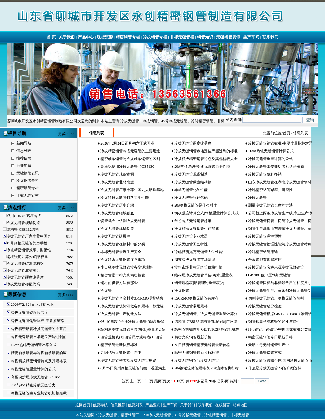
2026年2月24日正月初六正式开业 (127, 143)
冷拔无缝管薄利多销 (265, 174)
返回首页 (82, 405)
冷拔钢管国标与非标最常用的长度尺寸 (279, 283)
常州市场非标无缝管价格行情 (198, 267)
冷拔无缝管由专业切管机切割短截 (39, 393)
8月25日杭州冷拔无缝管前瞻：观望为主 (133, 368)
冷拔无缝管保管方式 (265, 352)
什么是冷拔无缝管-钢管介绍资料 (274, 368)
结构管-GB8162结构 (23, 229)
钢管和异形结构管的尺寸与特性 (274, 321)
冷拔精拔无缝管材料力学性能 (124, 197)
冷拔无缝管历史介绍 (117, 205)
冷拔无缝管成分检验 (265, 306)
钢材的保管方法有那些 (119, 283)
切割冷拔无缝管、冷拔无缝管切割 (276, 298)
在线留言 (222, 405)
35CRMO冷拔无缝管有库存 (196, 298)
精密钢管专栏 (128, 37)
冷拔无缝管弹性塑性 (265, 236)
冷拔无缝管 (257, 197)
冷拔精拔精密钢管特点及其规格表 (39, 361)
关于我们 (67, 37)
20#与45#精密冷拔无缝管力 (33, 385)
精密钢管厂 (130, 415)
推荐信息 (23, 158)
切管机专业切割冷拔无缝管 (122, 221)
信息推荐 (117, 405)
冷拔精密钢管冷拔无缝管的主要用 (39, 329)
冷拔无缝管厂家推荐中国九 (29, 236)
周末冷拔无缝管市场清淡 (194, 259)
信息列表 (23, 151)
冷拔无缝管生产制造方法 (120, 314)
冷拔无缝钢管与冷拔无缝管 (196, 360)
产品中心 (86, 37)
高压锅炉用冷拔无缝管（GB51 (36, 377)
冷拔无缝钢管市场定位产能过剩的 (39, 337)
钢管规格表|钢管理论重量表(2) (199, 283)
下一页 (147, 381)
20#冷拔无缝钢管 (157, 415)
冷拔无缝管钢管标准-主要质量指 (37, 321)
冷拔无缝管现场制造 (23, 223)
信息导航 (100, 405)
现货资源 (105, 37)
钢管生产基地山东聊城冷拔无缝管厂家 (279, 228)
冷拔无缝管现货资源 (117, 174)
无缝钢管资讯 (228, 37)
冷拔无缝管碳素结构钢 (25, 263)
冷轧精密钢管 (215, 415)
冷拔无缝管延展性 (115, 236)
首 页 (51, 37)
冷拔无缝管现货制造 (191, 174)
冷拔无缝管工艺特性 (191, 244)
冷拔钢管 (181, 290)
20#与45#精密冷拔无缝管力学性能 (202, 166)
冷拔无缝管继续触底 (117, 213)
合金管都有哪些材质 (265, 259)
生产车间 (251, 37)
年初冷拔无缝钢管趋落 (192, 221)
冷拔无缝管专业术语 (191, 236)
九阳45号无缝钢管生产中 (120, 352)
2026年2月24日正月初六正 (32, 304)
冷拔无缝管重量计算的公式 (33, 369)
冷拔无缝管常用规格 (191, 306)
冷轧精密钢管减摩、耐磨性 (29, 250)
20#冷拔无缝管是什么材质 (195, 205)
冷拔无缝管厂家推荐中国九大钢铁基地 (132, 190)
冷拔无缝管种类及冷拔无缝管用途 (128, 360)
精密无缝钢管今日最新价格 (270, 337)
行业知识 (23, 165)
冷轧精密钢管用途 (263, 252)
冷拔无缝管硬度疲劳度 (25, 277)
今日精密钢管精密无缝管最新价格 (202, 345)
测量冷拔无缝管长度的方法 (270, 205)
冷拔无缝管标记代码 (23, 284)
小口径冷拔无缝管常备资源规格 (126, 267)
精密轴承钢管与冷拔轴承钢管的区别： (132, 159)
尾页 (158, 381)
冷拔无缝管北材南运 (23, 270)
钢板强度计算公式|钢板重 (27, 257)
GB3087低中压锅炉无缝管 (269, 275)
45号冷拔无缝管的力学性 (27, 243)
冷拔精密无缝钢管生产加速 (196, 228)
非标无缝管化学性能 (191, 190)
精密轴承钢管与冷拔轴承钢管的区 (39, 353)
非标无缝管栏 (182, 37)
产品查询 (152, 405)
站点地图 (240, 405)
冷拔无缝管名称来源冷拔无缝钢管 (276, 267)
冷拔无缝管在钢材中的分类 (122, 244)
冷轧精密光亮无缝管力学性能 (198, 252)
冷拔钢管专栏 (155, 37)
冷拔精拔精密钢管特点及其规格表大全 (206, 159)
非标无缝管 (239, 415)
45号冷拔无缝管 (188, 415)
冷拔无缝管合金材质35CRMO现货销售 (131, 298)
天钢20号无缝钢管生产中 (268, 345)
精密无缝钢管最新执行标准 (196, 352)
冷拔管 (106, 290)
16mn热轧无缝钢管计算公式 (33, 345)
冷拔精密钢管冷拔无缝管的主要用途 (130, 151)
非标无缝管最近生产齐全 (120, 252)
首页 (286, 133)
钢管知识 (205, 37)
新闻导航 (23, 143)
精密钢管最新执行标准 (119, 345)
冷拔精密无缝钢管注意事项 (122, 259)
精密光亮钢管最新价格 (192, 337)
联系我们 (270, 37)
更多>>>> (66, 133)
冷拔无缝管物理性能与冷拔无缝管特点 (279, 244)
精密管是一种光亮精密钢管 (122, 275)
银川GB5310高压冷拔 (24, 216)
